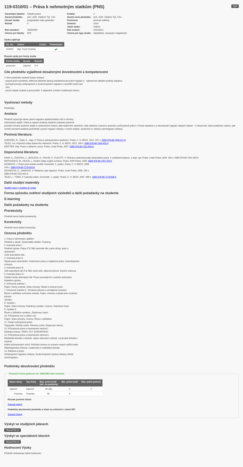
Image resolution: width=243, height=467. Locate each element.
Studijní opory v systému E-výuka (20, 188)
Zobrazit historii (15, 404)
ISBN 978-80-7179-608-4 (104, 177)
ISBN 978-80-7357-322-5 (100, 161)
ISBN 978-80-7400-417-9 (114, 140)
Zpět (235, 6)
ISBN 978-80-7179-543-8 (23, 167)
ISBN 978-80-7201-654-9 (82, 146)
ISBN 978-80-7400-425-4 (96, 143)
